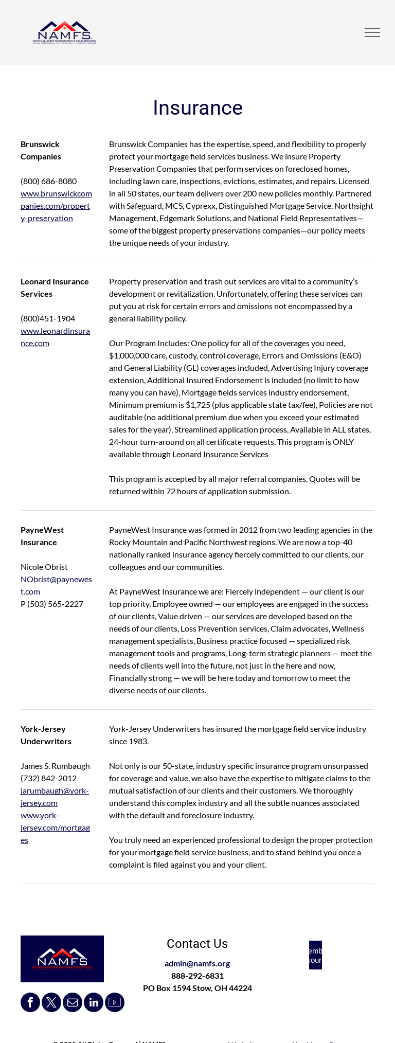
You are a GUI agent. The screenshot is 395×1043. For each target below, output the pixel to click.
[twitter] (51, 1004)
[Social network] (114, 1004)
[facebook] (30, 1004)
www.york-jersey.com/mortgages (55, 827)
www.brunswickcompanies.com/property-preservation (56, 205)
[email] (72, 1004)
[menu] (372, 32)
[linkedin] (93, 1004)
